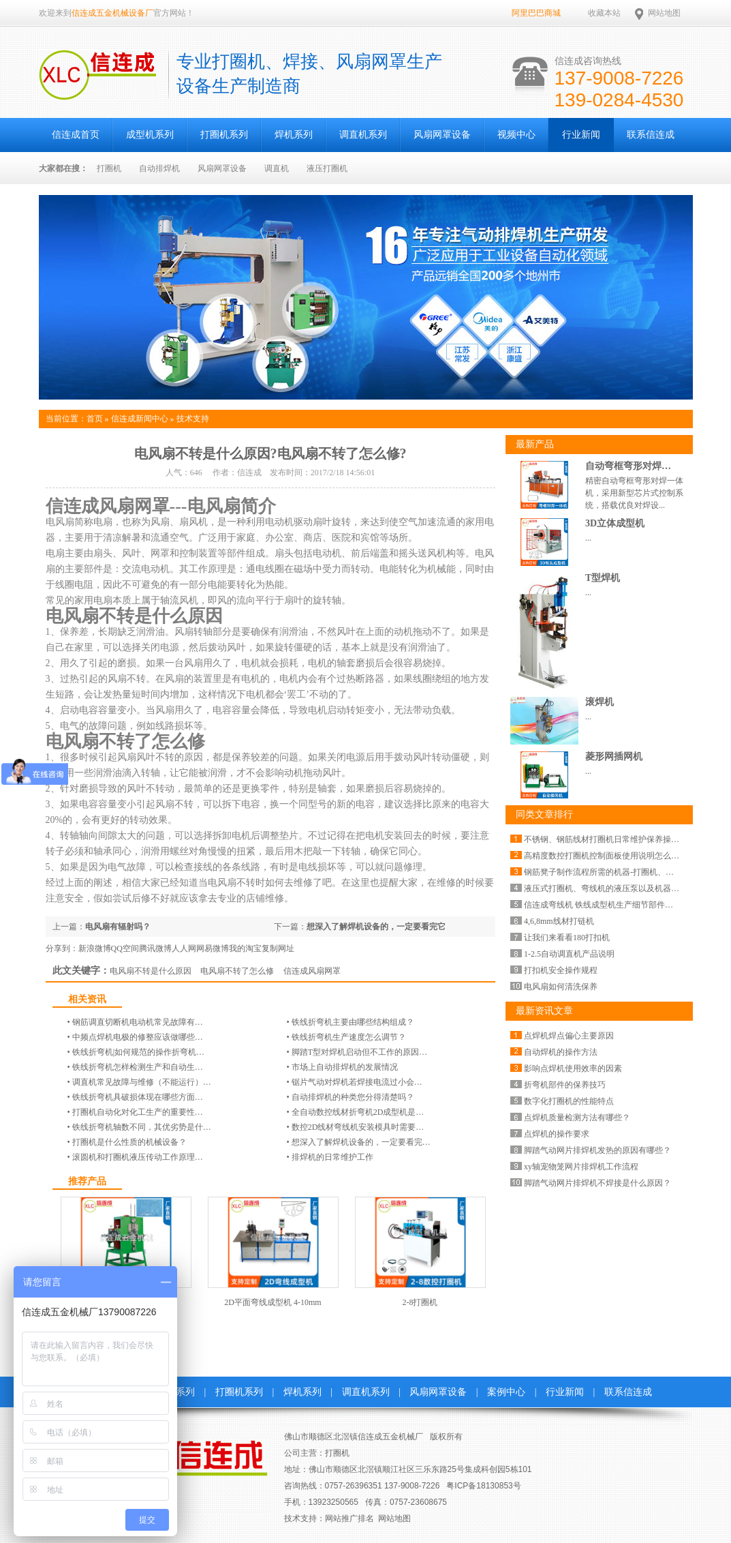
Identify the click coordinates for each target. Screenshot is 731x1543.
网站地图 (664, 13)
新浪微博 (94, 948)
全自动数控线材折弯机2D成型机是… (358, 1112)
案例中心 (506, 1392)
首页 (95, 418)
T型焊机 (602, 578)
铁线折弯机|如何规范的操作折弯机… (138, 1052)
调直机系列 (363, 135)
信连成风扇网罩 (312, 971)
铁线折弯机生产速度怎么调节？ (349, 1037)
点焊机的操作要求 (556, 1134)
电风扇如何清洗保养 (560, 986)
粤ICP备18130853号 (483, 1485)
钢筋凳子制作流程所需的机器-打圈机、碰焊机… (611, 872)
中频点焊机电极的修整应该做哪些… (137, 1037)
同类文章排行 (544, 814)
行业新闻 (581, 135)
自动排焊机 (159, 168)
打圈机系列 (224, 135)
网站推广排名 (349, 1518)
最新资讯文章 (544, 1011)
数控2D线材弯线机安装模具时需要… (358, 1127)
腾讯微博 (155, 948)
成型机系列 (150, 135)
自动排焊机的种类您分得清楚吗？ (353, 1097)
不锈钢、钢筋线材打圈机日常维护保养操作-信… (611, 839)
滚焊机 (599, 702)
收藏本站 (604, 13)
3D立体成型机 (614, 523)
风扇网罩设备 (442, 135)
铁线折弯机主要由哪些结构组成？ (353, 1022)
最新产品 (535, 444)
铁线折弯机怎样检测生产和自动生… (137, 1067)
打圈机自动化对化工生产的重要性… (137, 1112)
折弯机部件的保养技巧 (565, 1085)
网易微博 (212, 948)
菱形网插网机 (613, 756)
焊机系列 (294, 135)
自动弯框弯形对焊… (628, 466)
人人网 (184, 948)
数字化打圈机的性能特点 (569, 1101)
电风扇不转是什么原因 (150, 971)
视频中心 (516, 135)
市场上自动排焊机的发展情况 (345, 1067)
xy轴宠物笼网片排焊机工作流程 (581, 1166)
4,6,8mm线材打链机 (559, 921)
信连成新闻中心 (139, 418)
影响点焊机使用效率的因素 (573, 1068)
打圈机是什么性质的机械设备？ (129, 1142)
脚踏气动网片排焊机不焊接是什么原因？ (597, 1183)
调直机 (276, 168)
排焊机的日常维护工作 (332, 1157)
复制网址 (278, 948)
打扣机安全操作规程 (560, 970)
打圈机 (109, 168)
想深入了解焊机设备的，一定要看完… (361, 1142)
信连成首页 (75, 135)
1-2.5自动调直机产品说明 (569, 954)
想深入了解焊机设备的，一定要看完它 (376, 926)
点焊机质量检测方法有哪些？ (577, 1117)
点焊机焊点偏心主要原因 (569, 1035)
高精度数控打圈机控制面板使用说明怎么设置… (610, 855)
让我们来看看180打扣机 (567, 937)
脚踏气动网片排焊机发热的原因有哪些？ (597, 1150)
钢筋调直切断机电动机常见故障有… (137, 1022)
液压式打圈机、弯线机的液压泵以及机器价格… (610, 888)
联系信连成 (650, 135)
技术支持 (192, 418)
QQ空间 (125, 948)
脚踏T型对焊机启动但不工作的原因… (359, 1052)
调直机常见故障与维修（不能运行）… (141, 1082)
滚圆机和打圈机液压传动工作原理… (137, 1157)
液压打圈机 (327, 168)
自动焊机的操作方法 (560, 1052)
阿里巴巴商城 (536, 13)
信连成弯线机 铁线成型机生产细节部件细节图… (611, 905)
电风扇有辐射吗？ (118, 926)
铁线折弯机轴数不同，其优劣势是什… (141, 1127)
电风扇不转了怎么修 (237, 971)
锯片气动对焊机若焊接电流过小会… (357, 1082)
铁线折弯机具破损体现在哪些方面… (137, 1097)
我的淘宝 (245, 948)
